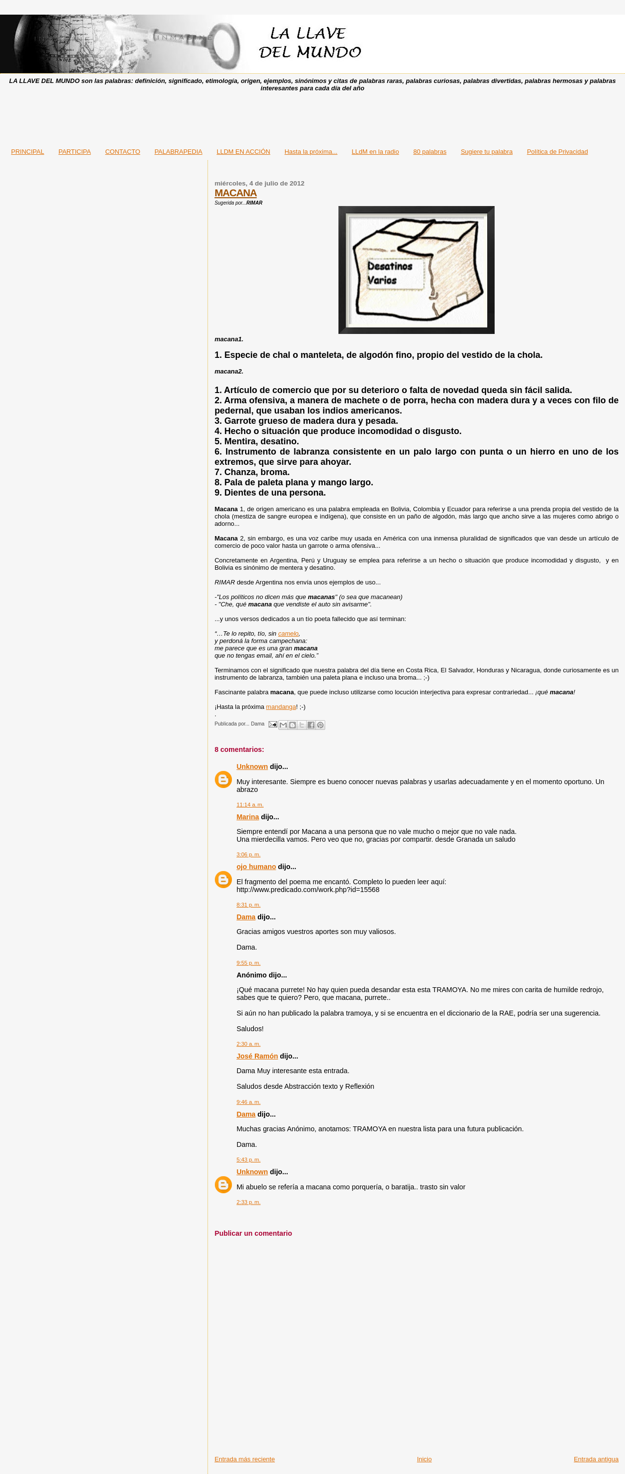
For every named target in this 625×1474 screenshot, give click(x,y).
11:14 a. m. (250, 805)
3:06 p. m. (248, 854)
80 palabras (429, 151)
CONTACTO (122, 151)
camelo (288, 633)
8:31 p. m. (248, 905)
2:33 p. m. (248, 1202)
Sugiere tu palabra (487, 151)
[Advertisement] (312, 117)
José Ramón (257, 1056)
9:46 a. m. (248, 1102)
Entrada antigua (596, 1459)
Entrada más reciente (244, 1459)
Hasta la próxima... (311, 151)
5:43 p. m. (248, 1160)
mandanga (281, 706)
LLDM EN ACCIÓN (244, 151)
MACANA (235, 192)
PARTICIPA (75, 151)
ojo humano (256, 867)
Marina (247, 817)
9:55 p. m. (248, 963)
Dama (245, 917)
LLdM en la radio (375, 151)
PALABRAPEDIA (178, 151)
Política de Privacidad (557, 151)
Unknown (252, 766)
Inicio (424, 1459)
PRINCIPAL (27, 151)
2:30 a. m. (248, 1044)
